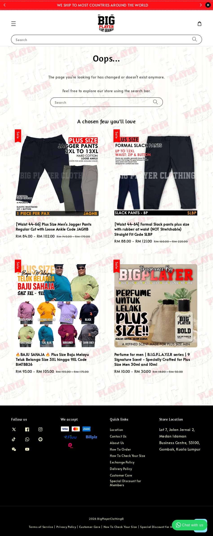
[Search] (194, 39)
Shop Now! (155, 4)
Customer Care (121, 475)
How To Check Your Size (127, 456)
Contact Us (118, 436)
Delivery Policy (121, 469)
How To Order (120, 449)
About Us (117, 443)
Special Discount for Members (125, 483)
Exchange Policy (122, 462)
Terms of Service (41, 527)
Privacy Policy (66, 527)
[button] (13, 24)
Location (116, 430)
